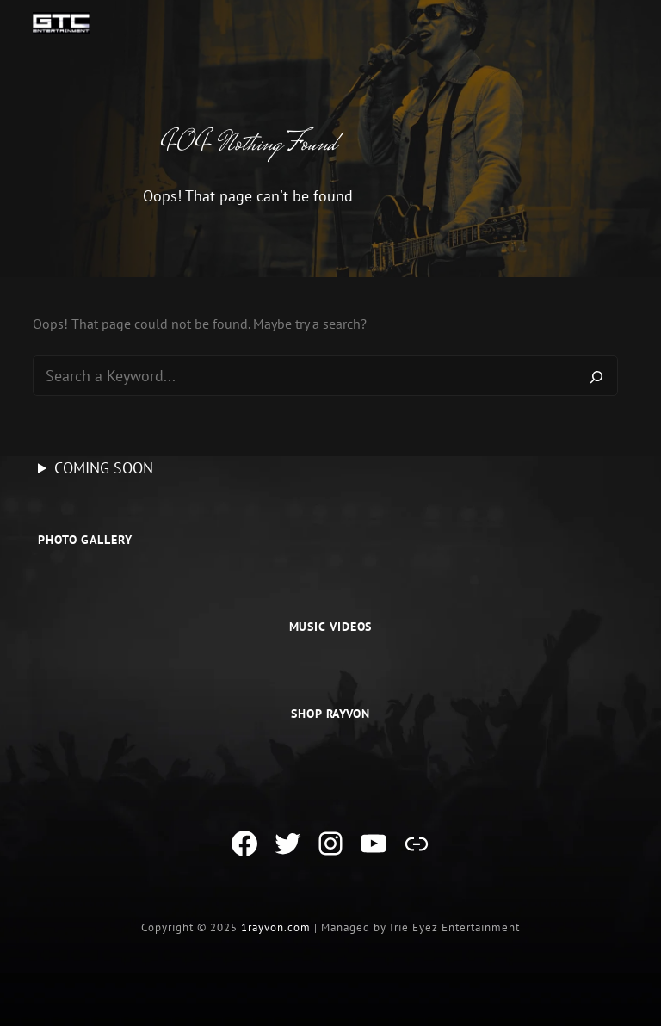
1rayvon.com (276, 927)
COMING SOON (103, 468)
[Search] (596, 376)
